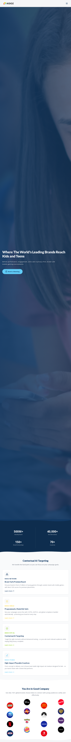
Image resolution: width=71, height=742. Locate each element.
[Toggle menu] (67, 3)
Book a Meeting (12, 272)
